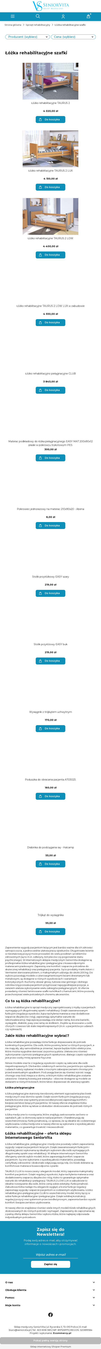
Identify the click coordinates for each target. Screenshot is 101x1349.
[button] (13, 16)
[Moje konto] (63, 16)
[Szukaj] (38, 16)
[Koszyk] (88, 16)
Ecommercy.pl (62, 1333)
